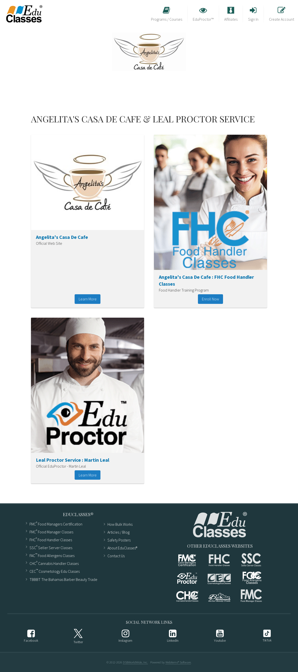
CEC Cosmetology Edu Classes (55, 571)
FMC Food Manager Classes (51, 531)
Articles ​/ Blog (118, 532)
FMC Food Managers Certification (56, 523)
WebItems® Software (178, 662)
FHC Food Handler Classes (51, 539)
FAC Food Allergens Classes (52, 555)
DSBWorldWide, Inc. (135, 662)
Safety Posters (119, 540)
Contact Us (116, 555)
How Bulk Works (120, 524)
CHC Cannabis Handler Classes (54, 563)
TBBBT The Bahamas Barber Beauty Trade (63, 579)
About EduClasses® (122, 547)
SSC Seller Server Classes (51, 547)
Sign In (253, 14)
